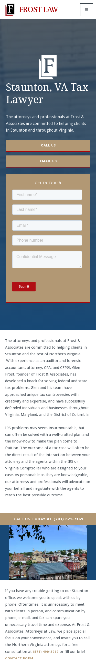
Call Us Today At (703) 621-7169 (48, 519)
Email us (48, 161)
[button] (86, 9)
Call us (48, 145)
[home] (30, 9)
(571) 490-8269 (46, 652)
